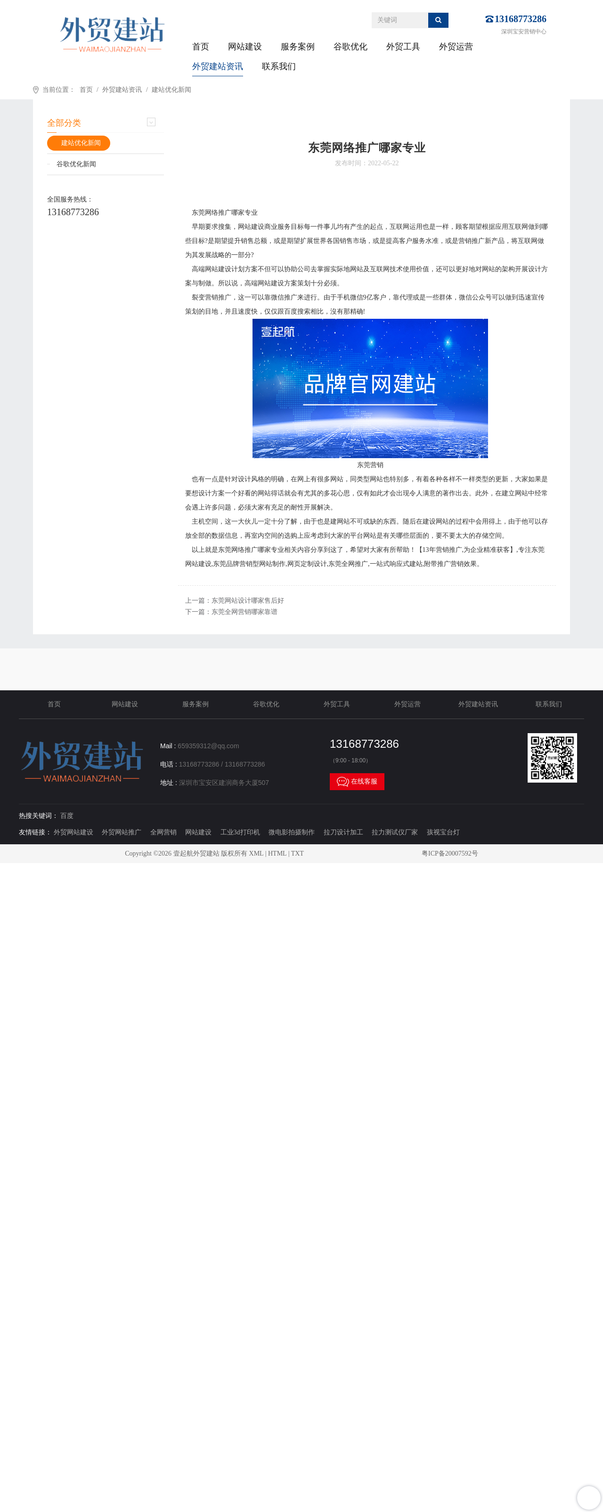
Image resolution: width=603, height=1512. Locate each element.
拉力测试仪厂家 (395, 832)
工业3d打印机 (240, 832)
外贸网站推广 (121, 832)
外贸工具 (403, 46)
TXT (297, 853)
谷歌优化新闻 (76, 164)
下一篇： (231, 611)
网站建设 (245, 46)
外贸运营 (456, 46)
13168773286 (520, 19)
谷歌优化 (350, 46)
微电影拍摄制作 (292, 832)
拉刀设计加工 (343, 832)
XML (256, 853)
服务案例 (298, 46)
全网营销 (163, 832)
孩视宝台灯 (443, 832)
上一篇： (234, 600)
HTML (277, 853)
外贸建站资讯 (217, 66)
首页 (200, 46)
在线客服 (357, 782)
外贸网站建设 (73, 832)
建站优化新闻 (171, 89)
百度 (66, 815)
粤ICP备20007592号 (450, 853)
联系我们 (279, 66)
